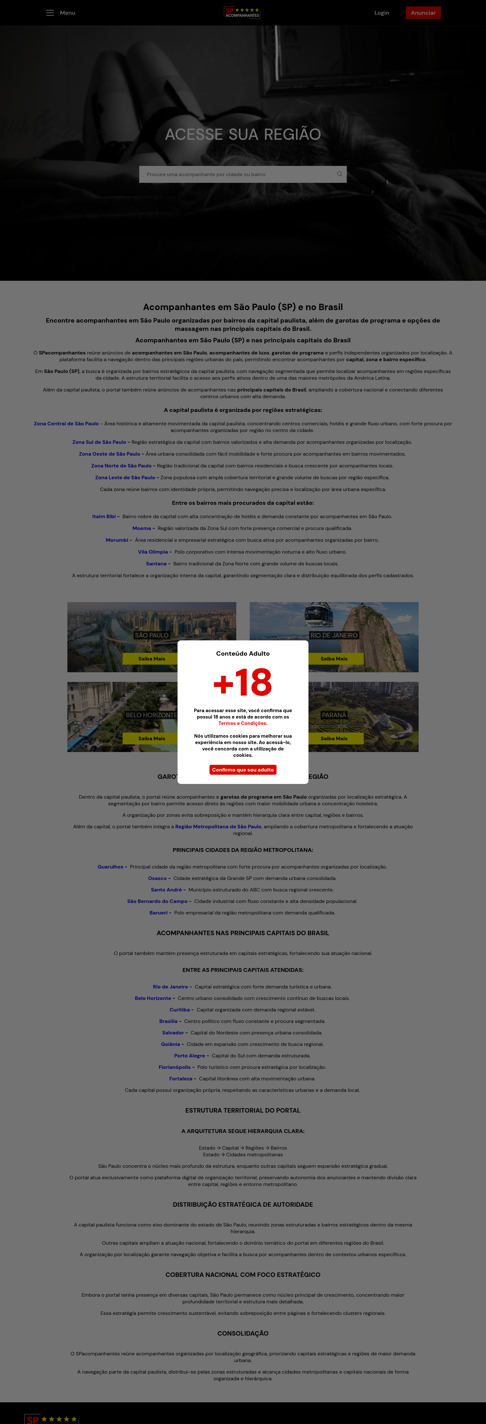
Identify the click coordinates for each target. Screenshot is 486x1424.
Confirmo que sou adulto (243, 769)
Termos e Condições (242, 723)
